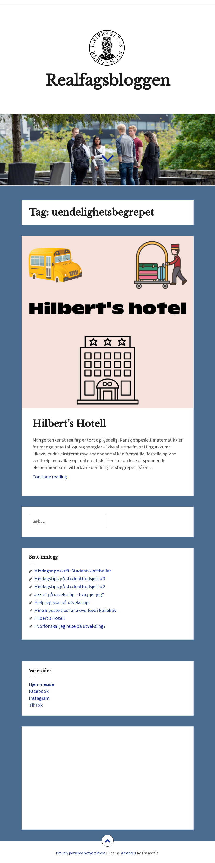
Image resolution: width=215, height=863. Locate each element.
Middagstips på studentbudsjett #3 (69, 578)
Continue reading (58, 477)
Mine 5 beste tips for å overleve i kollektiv (75, 610)
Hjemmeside (41, 684)
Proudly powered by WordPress (80, 853)
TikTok (36, 705)
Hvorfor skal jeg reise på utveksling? (69, 626)
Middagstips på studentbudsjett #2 (69, 586)
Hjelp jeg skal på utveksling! (62, 602)
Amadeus (128, 853)
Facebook (39, 691)
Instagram (39, 698)
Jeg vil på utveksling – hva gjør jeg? (69, 594)
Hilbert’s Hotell (69, 424)
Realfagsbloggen (107, 80)
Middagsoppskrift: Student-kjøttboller (72, 570)
